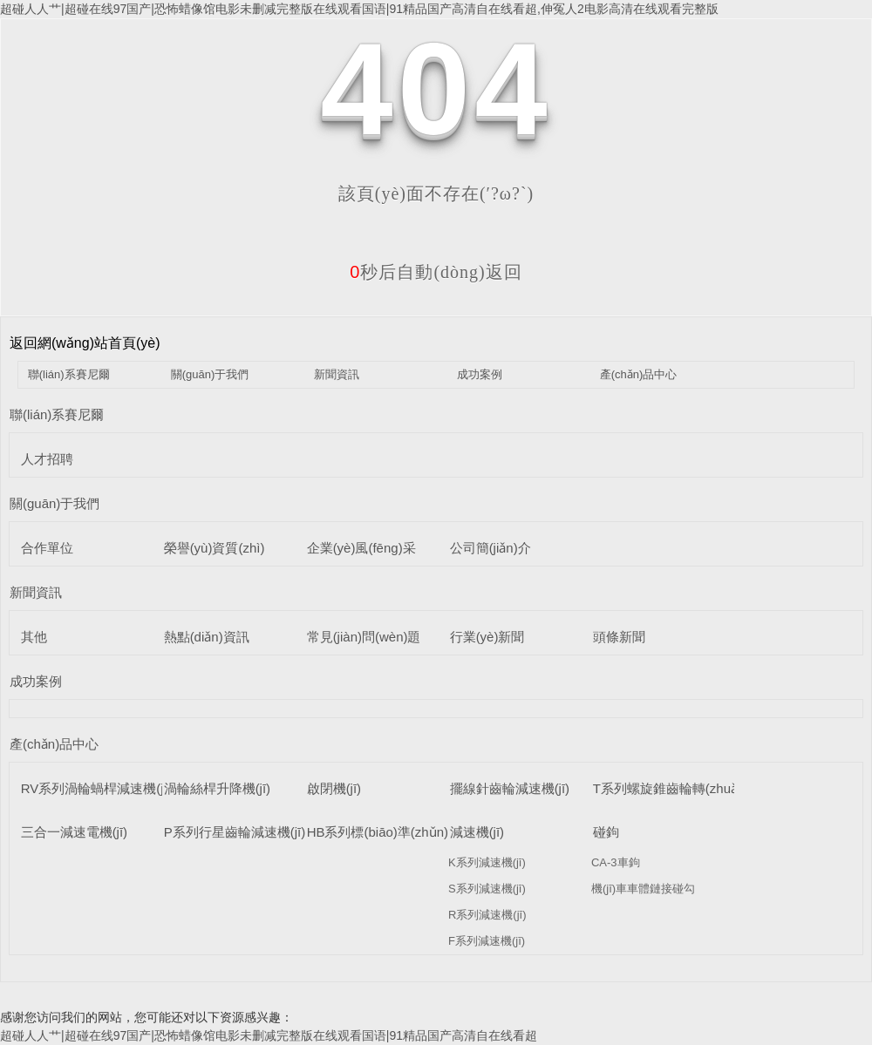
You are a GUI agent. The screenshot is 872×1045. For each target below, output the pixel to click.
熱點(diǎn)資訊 (206, 636)
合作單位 (47, 547)
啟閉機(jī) (334, 788)
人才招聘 (47, 458)
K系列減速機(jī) (487, 862)
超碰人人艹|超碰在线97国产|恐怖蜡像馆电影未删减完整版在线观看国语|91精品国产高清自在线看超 (268, 1035)
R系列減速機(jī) (487, 914)
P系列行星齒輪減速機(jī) (235, 831)
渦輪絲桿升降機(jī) (217, 788)
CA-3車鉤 (615, 862)
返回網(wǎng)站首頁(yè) (85, 343)
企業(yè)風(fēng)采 (361, 547)
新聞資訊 (336, 374)
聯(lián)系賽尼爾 (69, 374)
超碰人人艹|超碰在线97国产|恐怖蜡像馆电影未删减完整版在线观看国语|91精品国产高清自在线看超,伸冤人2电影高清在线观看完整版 (359, 9)
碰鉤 (606, 831)
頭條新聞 (619, 636)
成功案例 (479, 374)
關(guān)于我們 (210, 374)
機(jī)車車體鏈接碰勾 (643, 888)
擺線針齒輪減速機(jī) (510, 788)
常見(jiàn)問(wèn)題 (364, 636)
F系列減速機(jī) (486, 940)
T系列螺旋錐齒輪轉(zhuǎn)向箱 (684, 788)
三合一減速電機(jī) (74, 831)
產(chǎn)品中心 (639, 374)
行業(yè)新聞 (487, 636)
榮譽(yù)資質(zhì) (214, 547)
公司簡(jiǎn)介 (490, 547)
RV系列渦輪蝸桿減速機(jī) (96, 788)
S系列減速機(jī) (487, 888)
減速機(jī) (477, 831)
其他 (34, 636)
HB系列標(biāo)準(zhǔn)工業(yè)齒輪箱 (421, 831)
